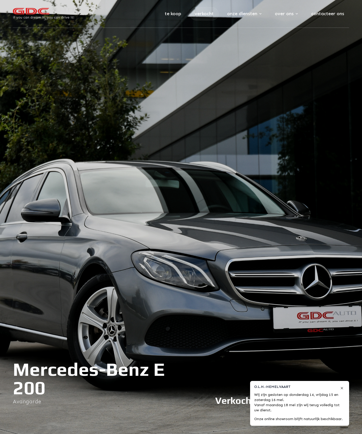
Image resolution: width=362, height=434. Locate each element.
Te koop (173, 13)
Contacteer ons (327, 13)
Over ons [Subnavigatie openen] (286, 13)
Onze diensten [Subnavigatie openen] (244, 13)
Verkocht (204, 13)
